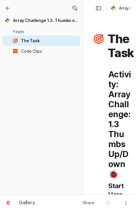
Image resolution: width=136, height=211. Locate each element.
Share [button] (88, 202)
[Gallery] (8, 8)
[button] (75, 8)
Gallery (27, 203)
